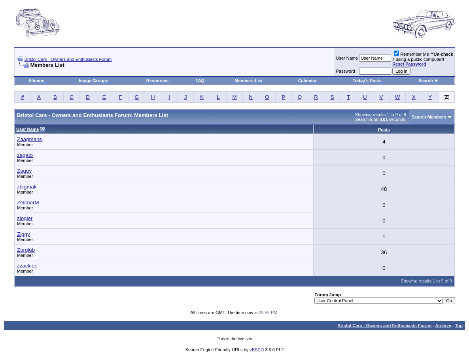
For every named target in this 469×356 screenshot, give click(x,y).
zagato (25, 155)
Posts (384, 129)
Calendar (307, 80)
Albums (36, 80)
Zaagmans (29, 139)
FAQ (199, 80)
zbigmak (27, 187)
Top (459, 325)
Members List (248, 80)
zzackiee (27, 266)
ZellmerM (28, 202)
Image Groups (93, 80)
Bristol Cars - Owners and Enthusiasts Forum (68, 59)
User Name (347, 58)
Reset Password (409, 64)
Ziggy (23, 234)
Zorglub (26, 250)
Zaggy (24, 171)
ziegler (24, 218)
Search (425, 80)
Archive (443, 325)
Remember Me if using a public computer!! (422, 59)
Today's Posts (367, 80)
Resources (157, 80)
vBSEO (257, 349)
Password (345, 71)
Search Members (429, 117)
